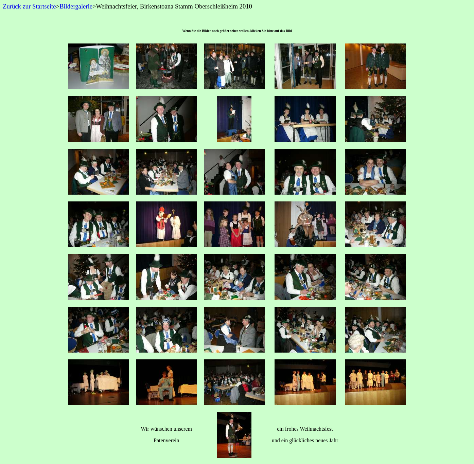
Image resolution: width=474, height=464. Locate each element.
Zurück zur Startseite (29, 6)
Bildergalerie (75, 6)
